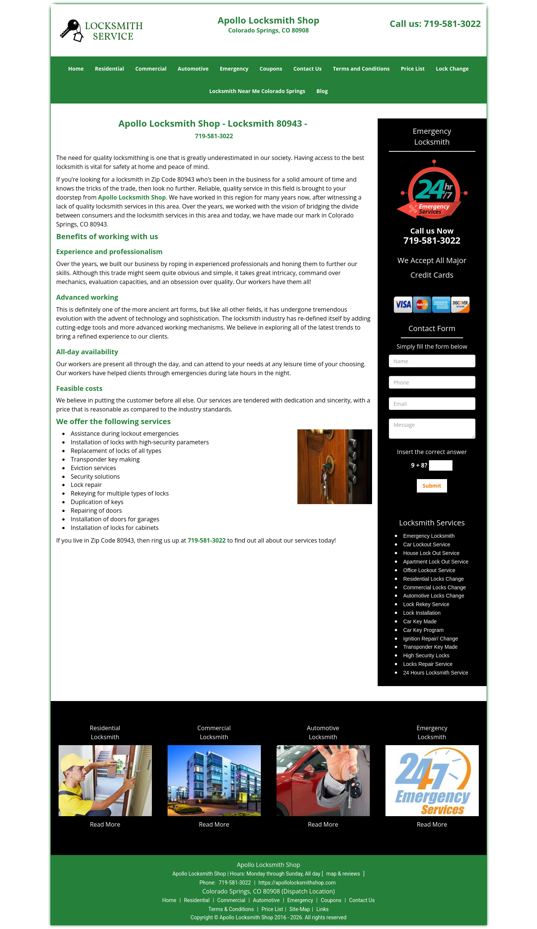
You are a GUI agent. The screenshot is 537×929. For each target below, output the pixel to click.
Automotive (193, 68)
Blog (322, 91)
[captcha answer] (441, 465)
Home (76, 68)
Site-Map (300, 909)
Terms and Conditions (361, 68)
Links (322, 909)
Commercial (150, 68)
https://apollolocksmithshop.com (297, 883)
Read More (105, 824)
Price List (413, 68)
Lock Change (452, 68)
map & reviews (343, 874)
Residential (109, 68)
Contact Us (307, 68)
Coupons (271, 68)
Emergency (234, 68)
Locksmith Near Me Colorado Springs (257, 91)
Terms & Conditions (231, 909)
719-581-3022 (452, 23)
